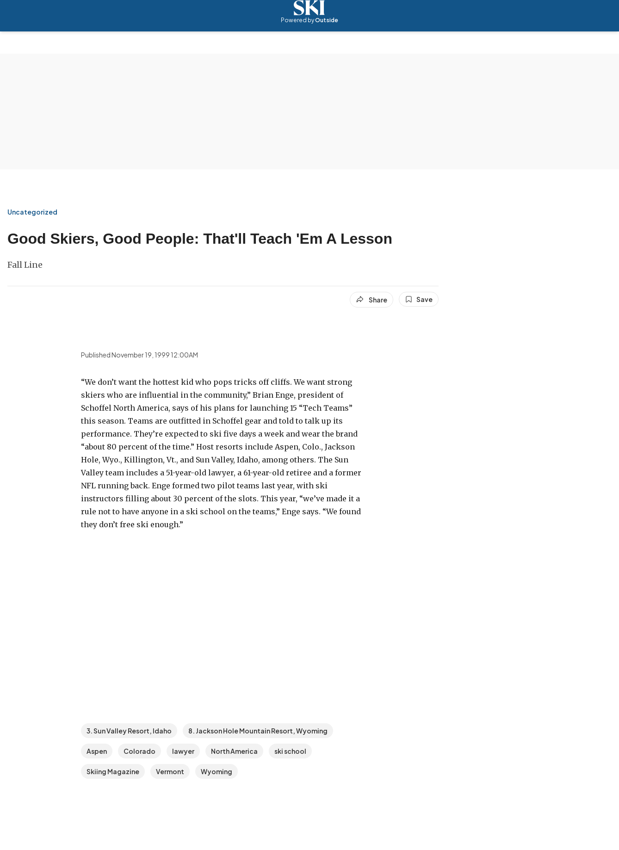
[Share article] (371, 300)
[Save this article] (419, 299)
